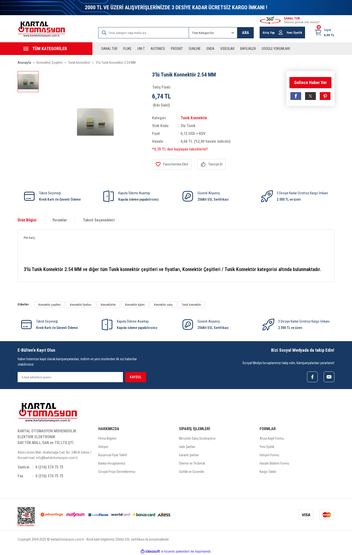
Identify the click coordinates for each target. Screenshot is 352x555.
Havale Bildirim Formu (274, 463)
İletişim (103, 447)
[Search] (143, 32)
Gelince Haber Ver (310, 82)
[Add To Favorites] (171, 164)
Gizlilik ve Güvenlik (191, 472)
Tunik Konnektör (194, 118)
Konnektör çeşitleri (49, 304)
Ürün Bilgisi (27, 220)
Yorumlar (59, 220)
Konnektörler (108, 304)
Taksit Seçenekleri (99, 220)
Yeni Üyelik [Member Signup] (294, 32)
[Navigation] (55, 48)
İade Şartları (187, 447)
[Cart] (324, 32)
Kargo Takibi (268, 472)
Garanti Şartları (189, 455)
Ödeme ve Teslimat (192, 463)
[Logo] (42, 29)
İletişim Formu (269, 455)
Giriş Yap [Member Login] (269, 32)
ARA (245, 32)
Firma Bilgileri (107, 438)
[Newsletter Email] (70, 377)
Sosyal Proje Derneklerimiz (116, 472)
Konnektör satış (163, 304)
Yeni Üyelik (267, 447)
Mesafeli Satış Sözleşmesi (197, 438)
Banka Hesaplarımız (111, 463)
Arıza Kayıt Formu (272, 438)
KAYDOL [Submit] (136, 377)
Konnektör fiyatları (80, 304)
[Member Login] (281, 32)
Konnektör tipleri (135, 304)
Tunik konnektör (191, 304)
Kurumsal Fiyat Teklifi (112, 455)
